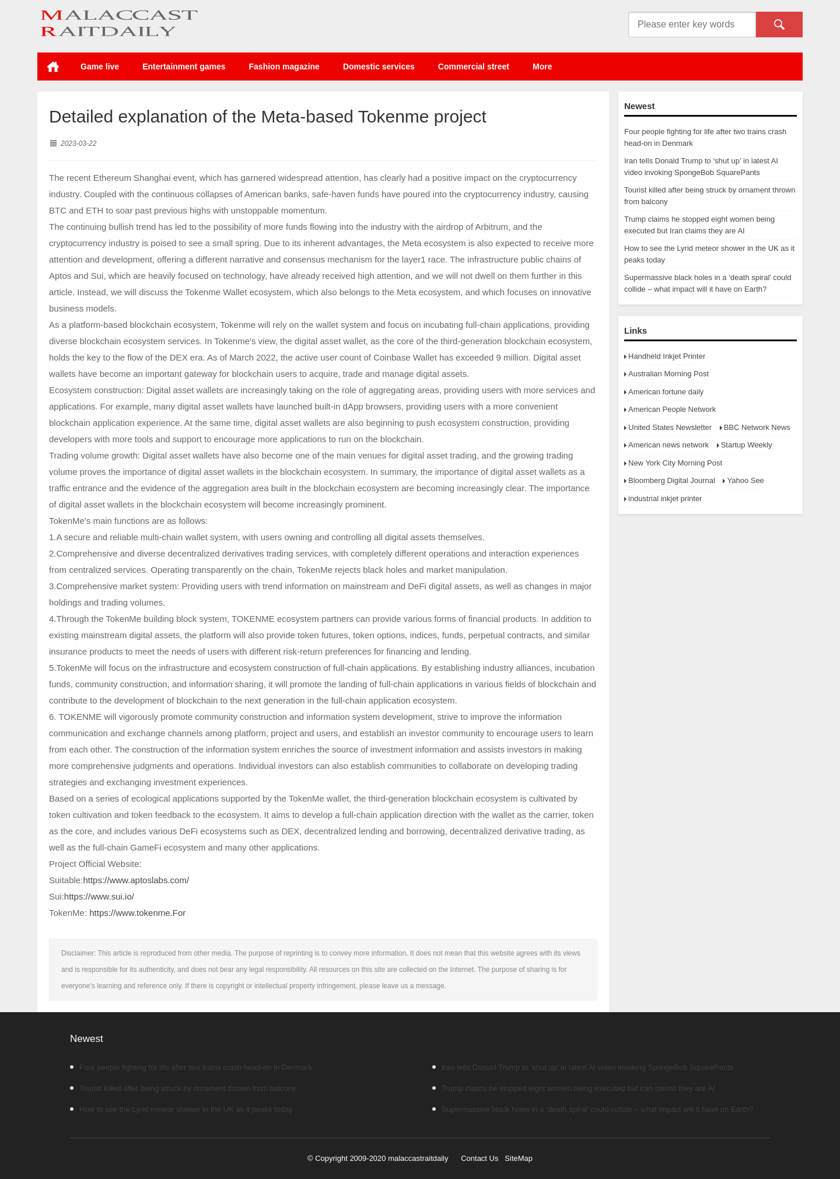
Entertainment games (183, 66)
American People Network (672, 409)
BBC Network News (757, 427)
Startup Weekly (746, 444)
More (542, 66)
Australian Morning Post (668, 373)
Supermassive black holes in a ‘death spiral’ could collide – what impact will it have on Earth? (592, 1109)
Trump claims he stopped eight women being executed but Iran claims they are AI (573, 1088)
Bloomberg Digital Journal (671, 480)
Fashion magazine (284, 66)
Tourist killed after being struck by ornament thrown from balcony (183, 1088)
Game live (99, 66)
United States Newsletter (670, 427)
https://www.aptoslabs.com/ (136, 880)
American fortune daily (666, 391)
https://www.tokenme (129, 913)
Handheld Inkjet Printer (666, 356)
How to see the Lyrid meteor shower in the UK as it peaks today (181, 1109)
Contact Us (479, 1158)
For (179, 913)
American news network (668, 444)
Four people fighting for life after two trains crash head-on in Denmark (191, 1067)
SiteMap (519, 1158)
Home (53, 67)
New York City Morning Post (675, 463)
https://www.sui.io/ (99, 896)
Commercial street (473, 66)
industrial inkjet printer (665, 498)
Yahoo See (745, 480)
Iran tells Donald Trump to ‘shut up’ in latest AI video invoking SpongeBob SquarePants (582, 1067)
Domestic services (379, 66)
